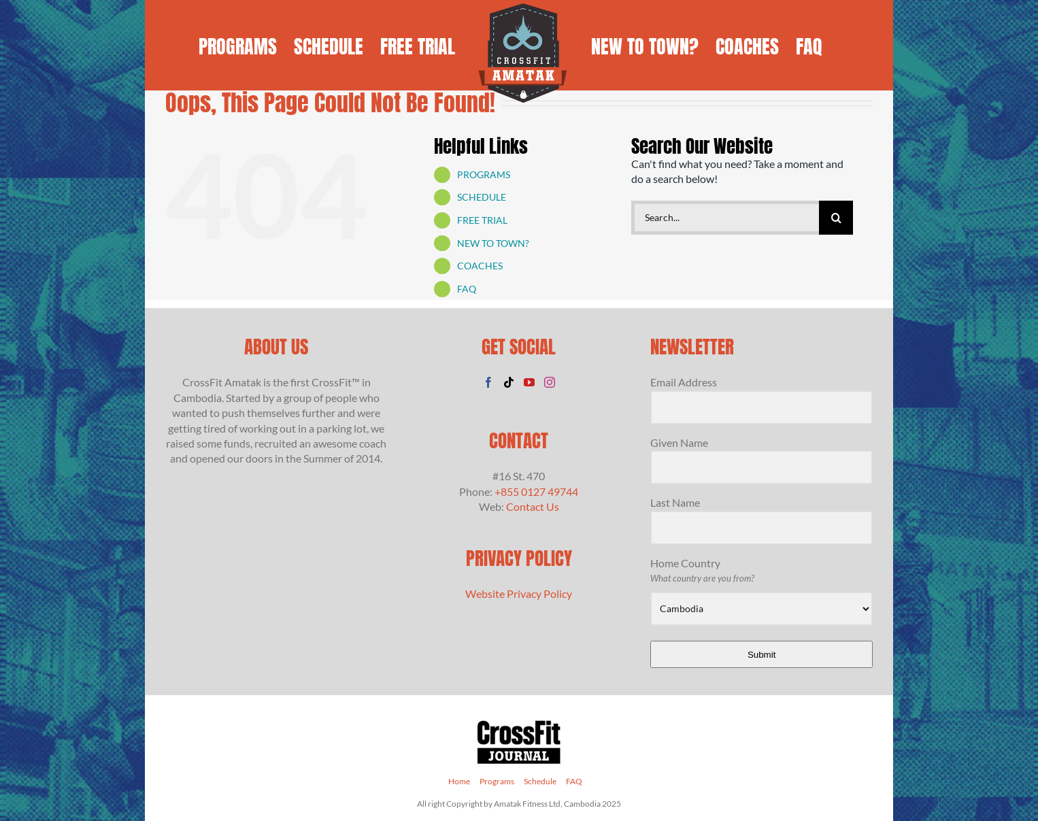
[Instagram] (549, 382)
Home (459, 781)
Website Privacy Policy (518, 593)
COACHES (480, 265)
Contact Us (532, 506)
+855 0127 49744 (536, 491)
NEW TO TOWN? (493, 243)
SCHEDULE (481, 197)
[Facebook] (488, 382)
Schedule (540, 781)
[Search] (836, 218)
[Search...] (725, 218)
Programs (497, 781)
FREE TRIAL (482, 220)
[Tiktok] (508, 382)
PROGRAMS (483, 174)
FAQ (466, 289)
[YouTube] (529, 382)
